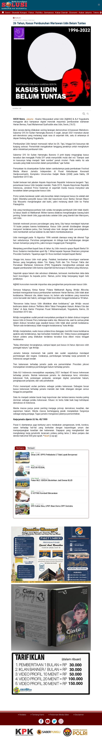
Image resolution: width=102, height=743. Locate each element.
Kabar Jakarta (85, 12)
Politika (38, 12)
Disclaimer (79, 715)
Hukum (16, 18)
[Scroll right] (101, 13)
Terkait (31, 448)
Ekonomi (73, 12)
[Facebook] (41, 721)
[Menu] (99, 4)
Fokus (31, 12)
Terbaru (20, 448)
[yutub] (47, 721)
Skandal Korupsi (19, 12)
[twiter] (54, 721)
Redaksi (22, 715)
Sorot (7, 12)
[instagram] (61, 721)
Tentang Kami (37, 715)
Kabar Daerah (61, 12)
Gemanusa (49, 12)
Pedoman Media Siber (59, 715)
